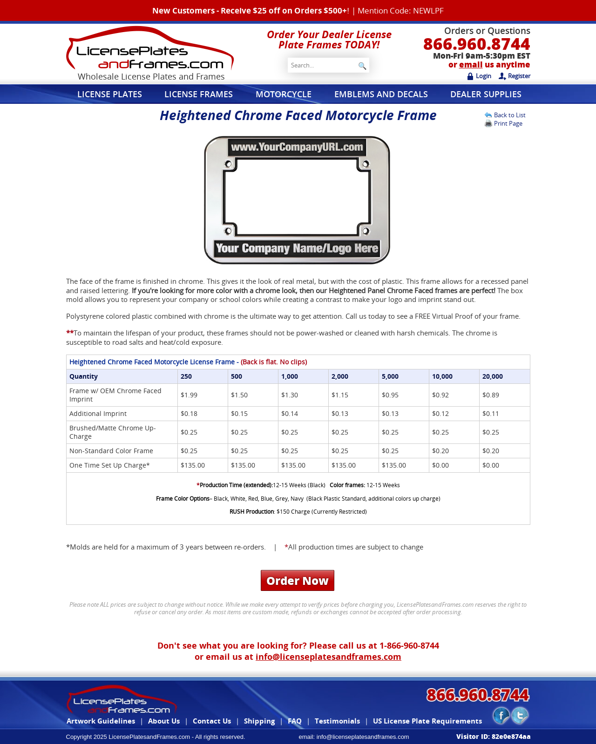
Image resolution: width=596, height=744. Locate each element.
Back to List (510, 115)
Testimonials (337, 720)
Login (479, 76)
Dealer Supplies (486, 94)
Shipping (259, 720)
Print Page (508, 123)
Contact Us (212, 720)
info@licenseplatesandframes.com (328, 656)
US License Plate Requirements (427, 720)
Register (514, 76)
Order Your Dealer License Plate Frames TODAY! (329, 39)
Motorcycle (284, 94)
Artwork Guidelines (101, 720)
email (471, 64)
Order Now (297, 580)
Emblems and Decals (381, 94)
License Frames (198, 94)
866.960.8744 (476, 43)
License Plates (109, 94)
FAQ (295, 720)
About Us (164, 720)
